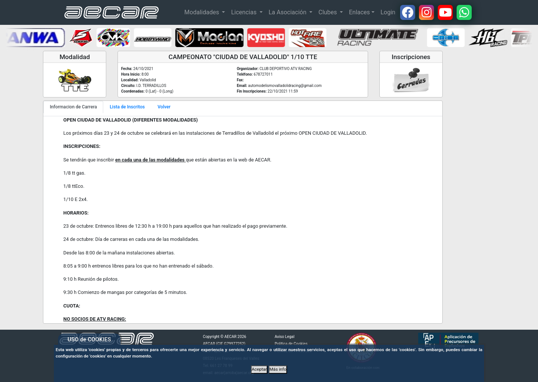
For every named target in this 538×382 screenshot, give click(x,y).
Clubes (328, 12)
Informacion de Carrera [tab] (73, 107)
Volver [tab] (163, 107)
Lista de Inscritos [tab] (127, 107)
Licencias (244, 12)
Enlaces (359, 12)
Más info (277, 369)
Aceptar (259, 369)
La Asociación (288, 12)
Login (388, 12)
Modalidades (202, 12)
